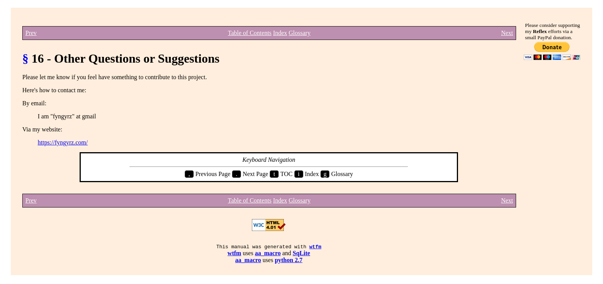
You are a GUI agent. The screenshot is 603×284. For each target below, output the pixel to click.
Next (507, 33)
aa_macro (268, 254)
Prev (31, 33)
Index (280, 33)
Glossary (300, 33)
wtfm (315, 247)
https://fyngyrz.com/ (63, 142)
